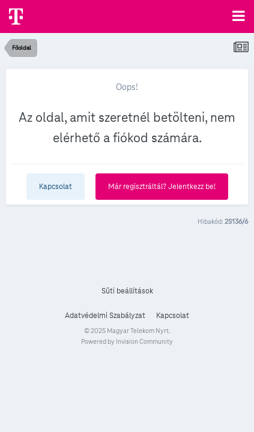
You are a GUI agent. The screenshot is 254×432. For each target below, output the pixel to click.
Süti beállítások (127, 291)
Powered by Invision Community (127, 341)
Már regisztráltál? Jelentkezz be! (162, 186)
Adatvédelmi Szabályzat (105, 315)
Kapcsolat (55, 186)
